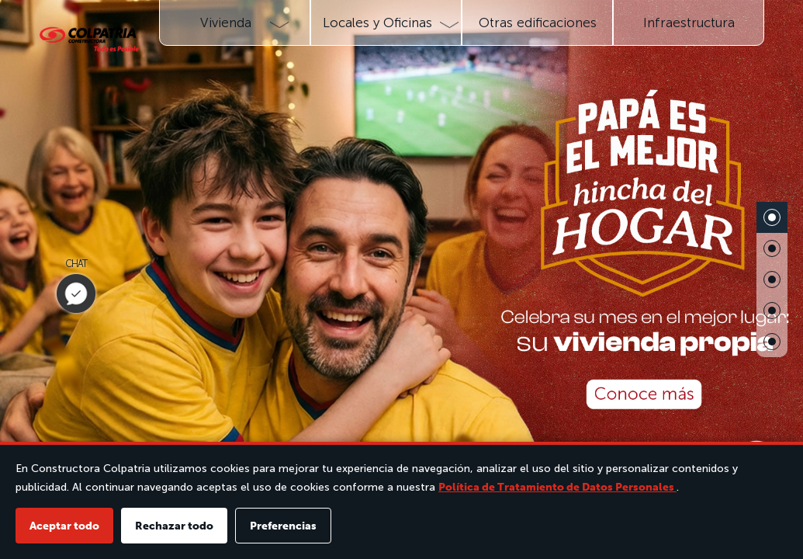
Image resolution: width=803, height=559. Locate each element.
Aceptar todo (64, 525)
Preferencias (283, 525)
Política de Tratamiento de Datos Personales (557, 487)
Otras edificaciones (538, 22)
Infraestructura (689, 22)
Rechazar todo (174, 525)
